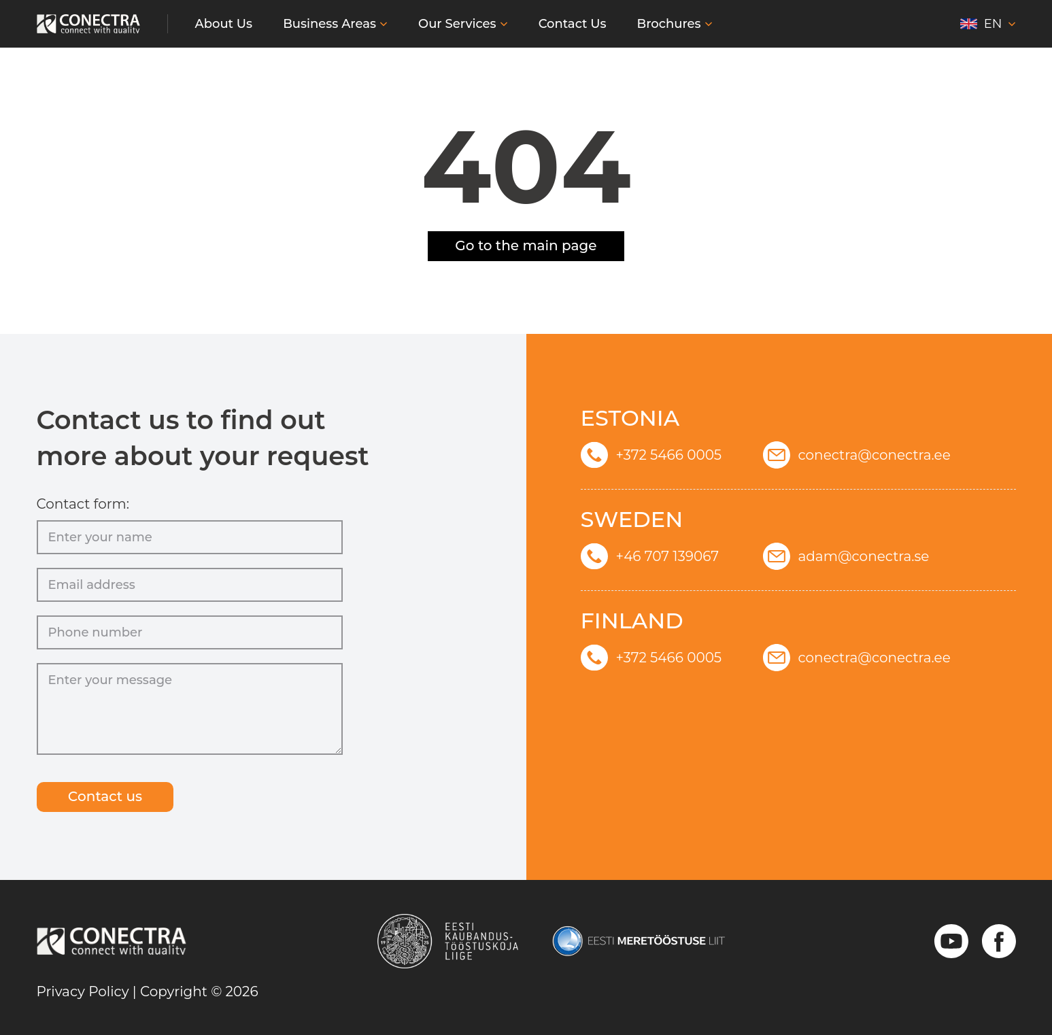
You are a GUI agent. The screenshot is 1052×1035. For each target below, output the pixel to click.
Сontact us (111, 797)
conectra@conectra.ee (857, 450)
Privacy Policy (83, 991)
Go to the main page (525, 246)
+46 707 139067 (650, 551)
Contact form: (83, 499)
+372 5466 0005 (651, 450)
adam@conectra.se (846, 551)
